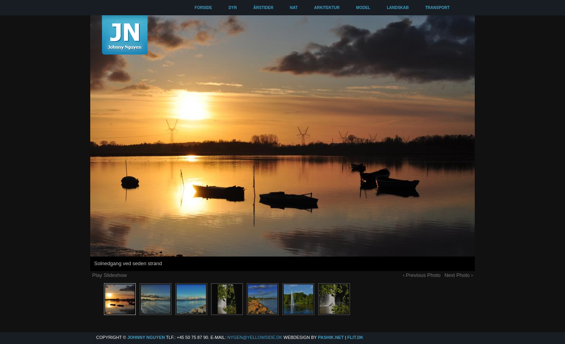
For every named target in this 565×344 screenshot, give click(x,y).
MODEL (363, 7)
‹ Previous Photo (422, 275)
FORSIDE (203, 7)
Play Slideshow (109, 275)
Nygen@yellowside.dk (254, 337)
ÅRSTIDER (263, 7)
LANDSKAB (398, 7)
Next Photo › (459, 275)
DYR (232, 7)
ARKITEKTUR (327, 7)
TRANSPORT (437, 7)
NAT (294, 7)
